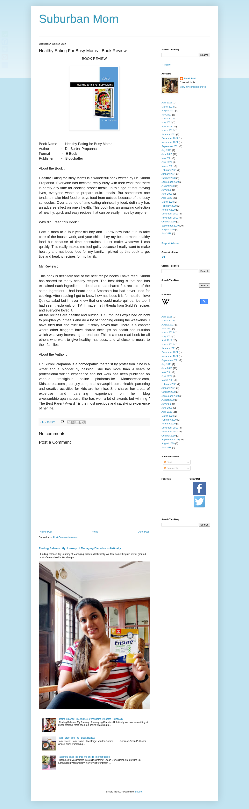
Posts (168, 462)
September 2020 (170, 182)
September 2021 (170, 146)
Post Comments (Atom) (65, 537)
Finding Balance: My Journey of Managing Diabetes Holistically (80, 548)
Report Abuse (170, 243)
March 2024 (167, 106)
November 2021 (169, 142)
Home (95, 531)
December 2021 (169, 138)
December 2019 (169, 213)
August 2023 (167, 110)
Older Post (143, 531)
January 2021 (168, 174)
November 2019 (169, 217)
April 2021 (166, 162)
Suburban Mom (79, 18)
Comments (171, 468)
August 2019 (167, 229)
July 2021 (166, 150)
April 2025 (166, 102)
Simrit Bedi (190, 78)
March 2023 (167, 118)
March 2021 (167, 166)
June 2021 (166, 154)
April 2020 (166, 198)
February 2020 (169, 206)
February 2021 (169, 170)
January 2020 (168, 209)
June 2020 (166, 193)
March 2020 (167, 201)
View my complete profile (193, 87)
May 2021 (166, 158)
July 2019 (166, 233)
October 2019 (168, 221)
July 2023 (166, 114)
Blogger (138, 791)
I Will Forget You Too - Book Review (76, 737)
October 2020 (168, 178)
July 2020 (166, 190)
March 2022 (167, 130)
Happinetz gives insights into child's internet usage (84, 757)
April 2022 (166, 126)
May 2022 (166, 122)
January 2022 (168, 134)
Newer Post (46, 531)
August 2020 (167, 186)
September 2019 (170, 225)
